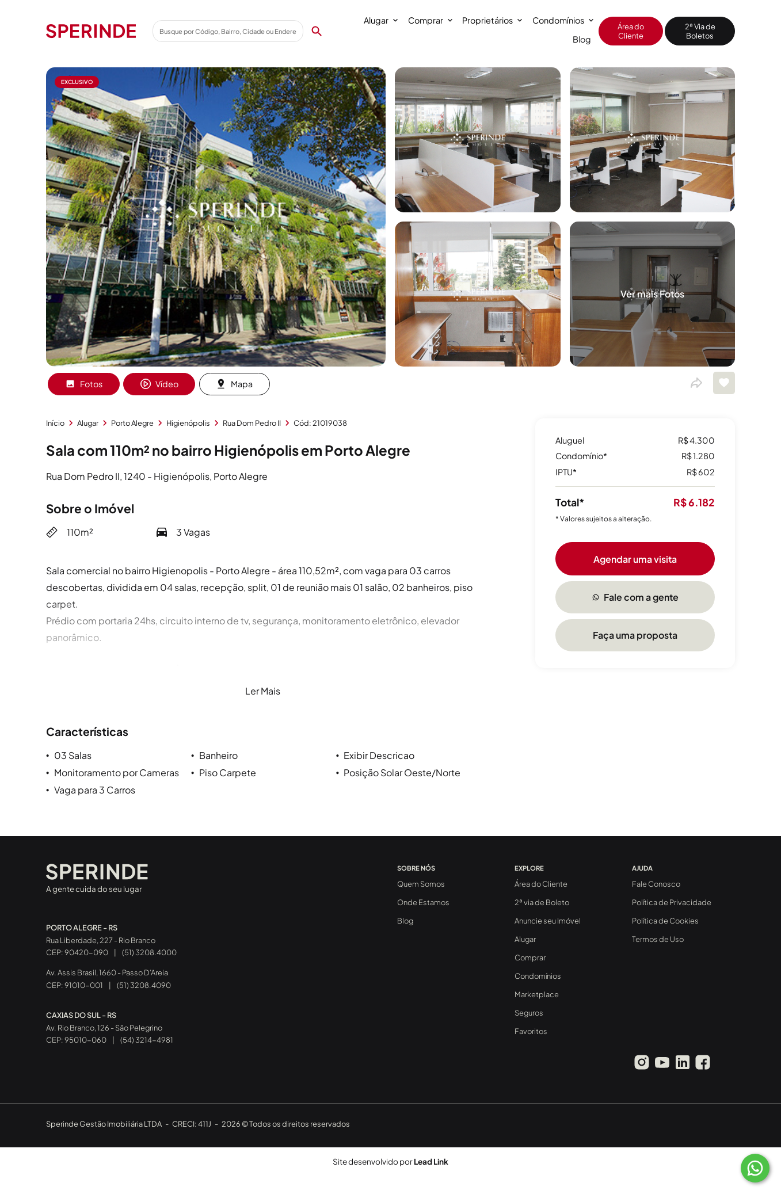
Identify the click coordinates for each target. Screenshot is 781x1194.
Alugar (381, 20)
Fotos (83, 384)
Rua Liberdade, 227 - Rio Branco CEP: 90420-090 (100, 940)
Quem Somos (421, 883)
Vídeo (159, 384)
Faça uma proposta (635, 635)
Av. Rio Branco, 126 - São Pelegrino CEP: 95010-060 (104, 1027)
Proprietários (492, 20)
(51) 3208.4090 (144, 985)
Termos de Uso (658, 939)
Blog (582, 39)
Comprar (430, 20)
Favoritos (531, 1031)
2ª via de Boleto (542, 902)
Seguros (529, 1012)
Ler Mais (262, 691)
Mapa (234, 384)
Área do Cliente (631, 31)
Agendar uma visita (635, 559)
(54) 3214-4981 (146, 1039)
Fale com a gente (635, 597)
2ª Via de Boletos (700, 31)
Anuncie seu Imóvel (548, 920)
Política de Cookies (665, 920)
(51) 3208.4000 (149, 952)
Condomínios (562, 20)
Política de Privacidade (671, 902)
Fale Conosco (656, 883)
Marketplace (537, 994)
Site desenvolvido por (390, 1161)
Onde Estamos (423, 902)
